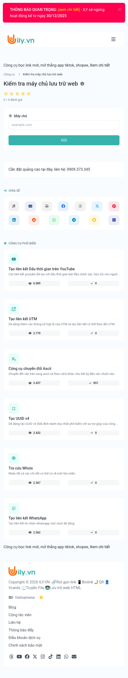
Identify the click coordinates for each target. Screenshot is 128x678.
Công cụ (9, 74)
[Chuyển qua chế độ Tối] (41, 598)
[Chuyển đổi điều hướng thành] (113, 39)
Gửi (64, 140)
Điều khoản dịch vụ (24, 637)
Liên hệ (15, 622)
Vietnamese (22, 597)
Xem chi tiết (100, 65)
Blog (12, 607)
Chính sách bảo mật (25, 645)
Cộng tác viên (20, 615)
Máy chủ (18, 116)
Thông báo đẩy (21, 630)
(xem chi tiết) (69, 9)
